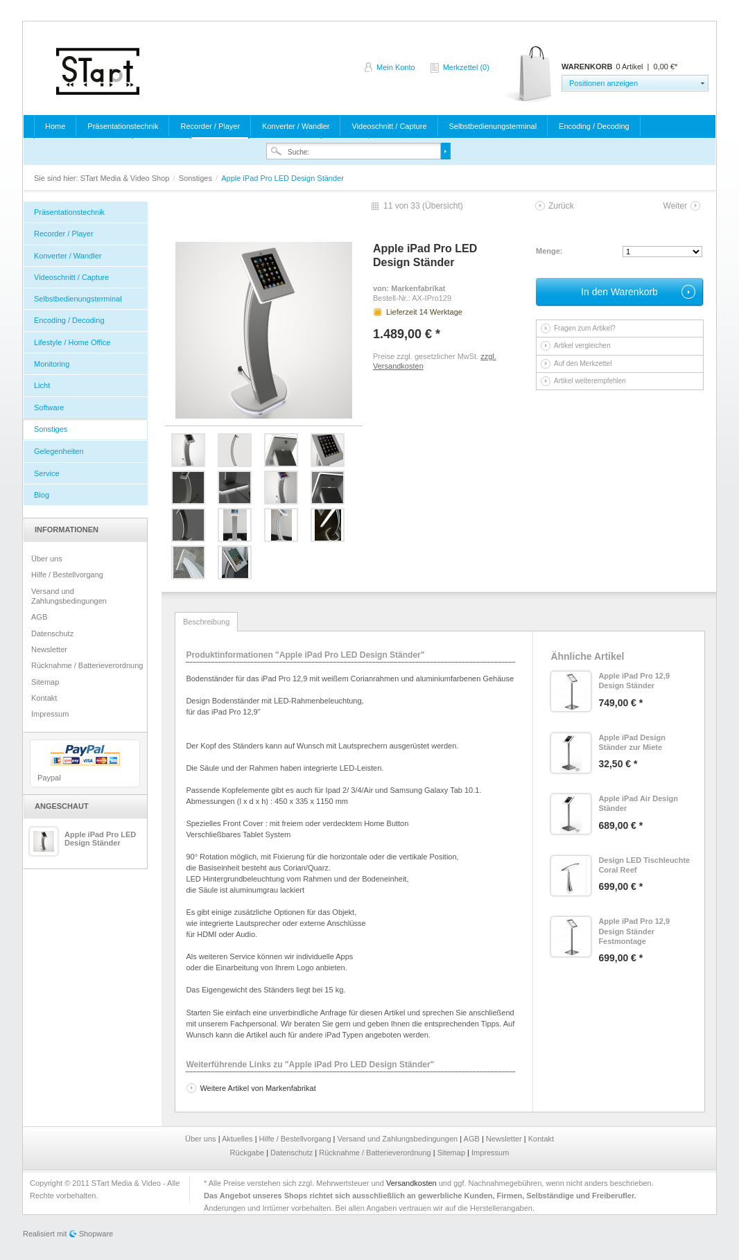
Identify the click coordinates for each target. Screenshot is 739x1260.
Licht (42, 385)
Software (49, 407)
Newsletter (49, 649)
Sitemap (45, 682)
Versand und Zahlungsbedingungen (69, 596)
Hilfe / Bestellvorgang (67, 574)
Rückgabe (248, 1152)
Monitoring (51, 364)
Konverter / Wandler (295, 126)
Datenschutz (52, 633)
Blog (41, 495)
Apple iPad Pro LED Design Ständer (100, 838)
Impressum (50, 714)
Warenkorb (528, 74)
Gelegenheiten (59, 451)
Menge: (549, 251)
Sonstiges (196, 178)
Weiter (675, 206)
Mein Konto (395, 67)
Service (47, 473)
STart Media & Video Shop (97, 71)
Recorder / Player (210, 126)
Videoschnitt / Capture (388, 126)
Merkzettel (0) (466, 67)
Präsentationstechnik (122, 126)
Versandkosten (411, 1183)
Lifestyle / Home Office (72, 342)
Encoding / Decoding (594, 126)
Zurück (561, 206)
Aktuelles (238, 1139)
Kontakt (44, 698)
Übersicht (442, 206)
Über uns (46, 558)
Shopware (96, 1234)
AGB (39, 617)
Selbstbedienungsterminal (493, 126)
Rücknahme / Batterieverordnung (87, 665)
